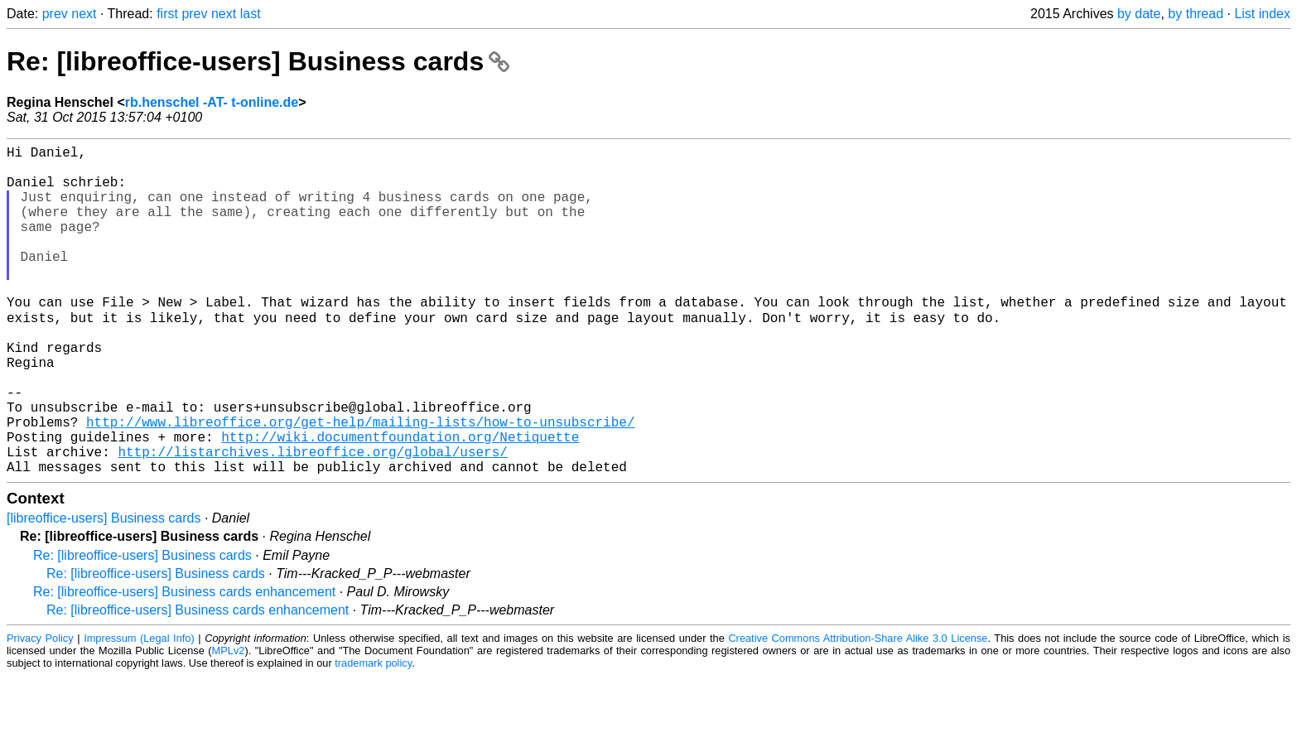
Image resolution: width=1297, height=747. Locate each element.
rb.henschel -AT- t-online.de (212, 102)
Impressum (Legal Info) (139, 709)
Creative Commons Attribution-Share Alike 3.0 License (857, 709)
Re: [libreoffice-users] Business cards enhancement (184, 663)
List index (1262, 14)
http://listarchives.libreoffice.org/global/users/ (312, 519)
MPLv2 (228, 722)
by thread (1195, 14)
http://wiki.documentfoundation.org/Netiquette (400, 501)
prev (55, 14)
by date (1138, 14)
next (83, 14)
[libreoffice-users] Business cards (103, 589)
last (250, 14)
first (167, 14)
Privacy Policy (40, 709)
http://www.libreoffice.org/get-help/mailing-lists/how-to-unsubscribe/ (360, 483)
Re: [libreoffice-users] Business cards (258, 61)
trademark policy (373, 734)
